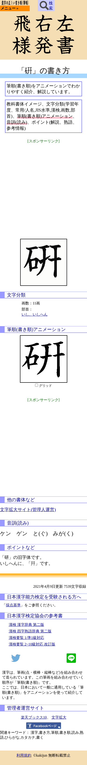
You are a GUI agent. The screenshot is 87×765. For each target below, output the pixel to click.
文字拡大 (59, 717)
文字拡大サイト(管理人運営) (28, 509)
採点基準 (13, 605)
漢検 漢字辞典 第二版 (26, 625)
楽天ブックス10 (34, 717)
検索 (46, 5)
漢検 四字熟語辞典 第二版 (30, 631)
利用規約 (23, 755)
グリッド (45, 385)
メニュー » (9, 8)
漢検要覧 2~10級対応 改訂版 (32, 644)
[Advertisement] (43, 188)
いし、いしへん (35, 314)
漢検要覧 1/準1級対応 (26, 638)
